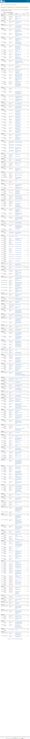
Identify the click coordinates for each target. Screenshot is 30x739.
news (9, 113)
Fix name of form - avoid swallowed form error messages (18, 295)
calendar (10, 246)
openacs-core (10, 16)
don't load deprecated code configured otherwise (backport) (18, 185)
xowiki (10, 184)
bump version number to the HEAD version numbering (18, 135)
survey (10, 110)
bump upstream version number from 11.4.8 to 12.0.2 (18, 619)
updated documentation (18, 267)
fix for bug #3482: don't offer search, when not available (18, 148)
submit (28, 736)
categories (10, 244)
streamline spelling (17, 546)
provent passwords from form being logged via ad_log (18, 499)
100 (10, 638)
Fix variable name (17, 432)
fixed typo (16, 236)
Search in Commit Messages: (8, 12)
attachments (10, 248)
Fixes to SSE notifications (18, 392)
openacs (22, 9)
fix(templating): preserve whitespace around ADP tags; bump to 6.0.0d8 (18, 107)
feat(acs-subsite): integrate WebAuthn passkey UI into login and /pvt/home (18, 76)
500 (14, 638)
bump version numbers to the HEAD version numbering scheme (18, 138)
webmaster (24, 736)
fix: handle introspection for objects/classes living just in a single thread (18, 97)
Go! (28, 3)
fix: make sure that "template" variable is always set (18, 67)
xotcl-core (10, 96)
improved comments (18, 558)
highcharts (10, 381)
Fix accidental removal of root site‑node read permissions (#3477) (18, 358)
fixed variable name (17, 494)
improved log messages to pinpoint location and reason (18, 480)
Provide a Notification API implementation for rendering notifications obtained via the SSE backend (18, 517)
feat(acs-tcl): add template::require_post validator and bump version (18, 58)
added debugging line (18, 589)
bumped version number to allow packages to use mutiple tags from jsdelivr (18, 404)
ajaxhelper (10, 256)
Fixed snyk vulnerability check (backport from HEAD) (18, 453)
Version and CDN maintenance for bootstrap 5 (18, 401)
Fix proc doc (16, 504)
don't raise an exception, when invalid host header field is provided (18, 439)
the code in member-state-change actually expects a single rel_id (18, 288)
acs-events (10, 258)
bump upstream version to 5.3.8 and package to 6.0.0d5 (18, 233)
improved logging (17, 260)
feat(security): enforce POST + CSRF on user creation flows (18, 55)
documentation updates (18, 240)
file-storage (10, 177)
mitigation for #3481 (17, 154)
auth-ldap (10, 236)
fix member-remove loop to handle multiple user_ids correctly (18, 291)
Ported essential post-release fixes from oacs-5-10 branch (18, 554)
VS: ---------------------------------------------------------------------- (19, 89)
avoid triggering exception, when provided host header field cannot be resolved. (18, 623)
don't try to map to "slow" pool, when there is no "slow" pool (18, 22)
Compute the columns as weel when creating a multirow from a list (18, 634)
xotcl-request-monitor (12, 21)
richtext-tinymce (11, 350)
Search (27, 12)
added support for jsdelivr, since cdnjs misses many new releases (18, 417)
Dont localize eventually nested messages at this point (18, 323)
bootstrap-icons (11, 410)
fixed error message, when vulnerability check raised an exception (18, 214)
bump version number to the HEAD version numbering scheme (18, 111)
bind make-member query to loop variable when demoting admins (18, 285)
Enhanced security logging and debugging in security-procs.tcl (18, 475)
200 (12, 638)
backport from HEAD (18, 201)
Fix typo (16, 181)
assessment (10, 254)
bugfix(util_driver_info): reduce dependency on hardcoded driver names (18, 342)
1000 (16, 638)
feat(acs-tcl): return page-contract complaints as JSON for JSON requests (18, 43)
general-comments (11, 116)
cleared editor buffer (17, 442)
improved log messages (18, 596)
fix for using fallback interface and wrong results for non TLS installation (18, 389)
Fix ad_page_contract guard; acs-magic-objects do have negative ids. (18, 26)
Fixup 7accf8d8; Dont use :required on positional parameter (18, 178)
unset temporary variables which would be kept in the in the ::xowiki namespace (18, 545)
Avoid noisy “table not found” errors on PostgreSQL (18, 369)
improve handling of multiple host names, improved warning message (18, 206)
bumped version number (18, 355)
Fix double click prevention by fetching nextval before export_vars (18, 278)
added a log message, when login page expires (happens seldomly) (18, 472)
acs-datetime (10, 130)
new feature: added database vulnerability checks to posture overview (18, 449)
